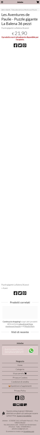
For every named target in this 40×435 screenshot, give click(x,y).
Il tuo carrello (20, 373)
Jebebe (20, 2)
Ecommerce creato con (20, 431)
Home (20, 365)
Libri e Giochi (5, 10)
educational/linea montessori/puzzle (19, 325)
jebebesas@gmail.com (20, 429)
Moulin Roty (29, 326)
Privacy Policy (20, 390)
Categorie (20, 369)
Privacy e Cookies (20, 377)
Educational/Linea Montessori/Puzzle (24, 10)
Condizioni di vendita (20, 382)
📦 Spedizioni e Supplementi (20, 386)
